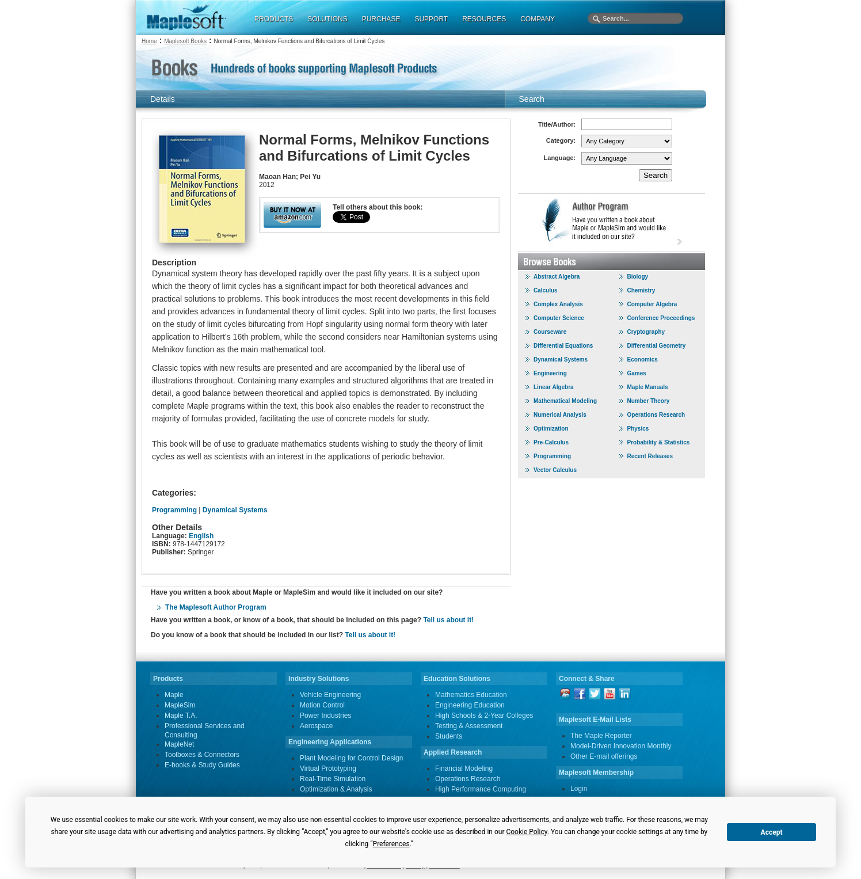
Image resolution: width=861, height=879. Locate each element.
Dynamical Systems (235, 510)
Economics (642, 359)
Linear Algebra (554, 387)
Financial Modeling (464, 768)
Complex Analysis (558, 304)
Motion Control (322, 705)
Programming (174, 510)
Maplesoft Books (185, 41)
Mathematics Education (471, 695)
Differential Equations (563, 346)
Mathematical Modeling (565, 401)
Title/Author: (557, 124)
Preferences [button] (391, 844)
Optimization (551, 428)
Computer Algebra (652, 304)
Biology (638, 276)
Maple (174, 695)
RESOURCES (484, 19)
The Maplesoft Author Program (215, 607)
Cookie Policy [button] (526, 832)
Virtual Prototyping (328, 768)
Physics (638, 428)
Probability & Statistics (658, 442)
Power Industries (325, 715)
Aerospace (316, 726)
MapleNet (179, 744)
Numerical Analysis (560, 415)
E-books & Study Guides (202, 765)
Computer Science (559, 318)
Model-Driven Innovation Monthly (620, 746)
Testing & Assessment (468, 726)
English (201, 536)
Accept (772, 832)
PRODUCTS (273, 19)
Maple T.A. (181, 715)
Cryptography (646, 332)
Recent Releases (650, 456)
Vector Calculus (555, 470)
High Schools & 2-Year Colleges (484, 715)
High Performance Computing (480, 789)
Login (578, 789)
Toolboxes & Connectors (202, 755)
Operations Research (656, 415)
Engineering (550, 373)
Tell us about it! (448, 620)
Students (448, 736)
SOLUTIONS (327, 19)
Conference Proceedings (661, 318)
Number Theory (648, 401)
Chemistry (641, 290)
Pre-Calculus (551, 442)
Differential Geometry (656, 346)
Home (149, 41)
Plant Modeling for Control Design (351, 758)
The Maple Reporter (601, 736)
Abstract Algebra (557, 276)
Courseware (550, 332)
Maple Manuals (647, 387)
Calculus (546, 290)
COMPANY (537, 19)
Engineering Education (470, 705)
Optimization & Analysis (336, 789)
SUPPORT (431, 19)
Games (636, 373)
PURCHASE (381, 19)
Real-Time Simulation (332, 779)
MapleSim (180, 705)
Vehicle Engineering (330, 695)
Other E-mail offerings (604, 756)
